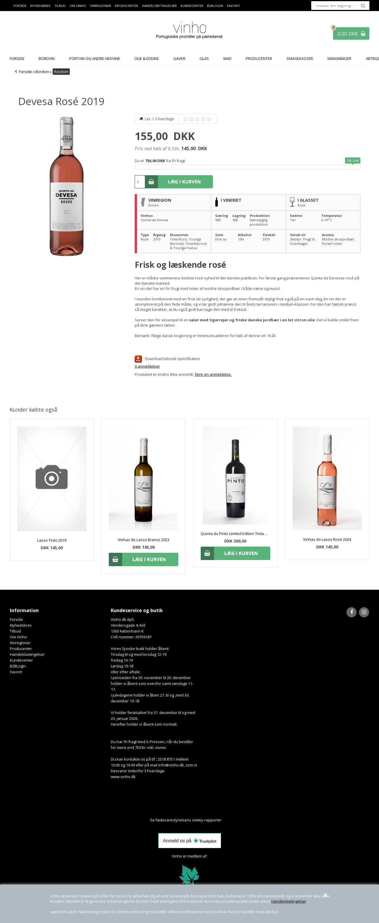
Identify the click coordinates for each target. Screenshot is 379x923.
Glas (204, 58)
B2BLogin (215, 5)
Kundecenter (192, 5)
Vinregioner (100, 5)
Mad (227, 58)
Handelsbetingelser (288, 901)
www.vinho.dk (123, 776)
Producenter (126, 5)
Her (225, 820)
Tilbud (60, 5)
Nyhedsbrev (40, 5)
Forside (19, 5)
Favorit (233, 5)
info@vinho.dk (171, 765)
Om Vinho (78, 5)
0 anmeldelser (147, 366)
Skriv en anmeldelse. (213, 374)
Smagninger (339, 58)
